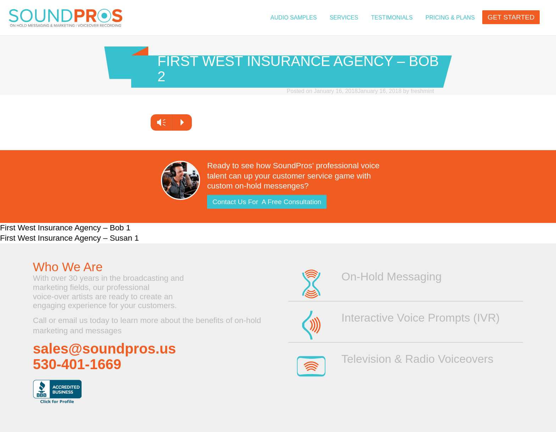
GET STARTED (511, 17)
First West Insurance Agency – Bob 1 (65, 227)
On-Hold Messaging (391, 276)
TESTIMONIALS (392, 18)
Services (344, 18)
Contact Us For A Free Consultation (266, 202)
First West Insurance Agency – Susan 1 (69, 238)
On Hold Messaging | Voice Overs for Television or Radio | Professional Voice (65, 18)
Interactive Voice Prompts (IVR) (420, 317)
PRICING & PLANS (450, 18)
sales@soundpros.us (104, 348)
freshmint (422, 91)
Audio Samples (294, 18)
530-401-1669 (77, 364)
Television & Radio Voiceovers (417, 358)
